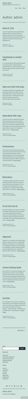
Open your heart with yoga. (13, 87)
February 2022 (5, 375)
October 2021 (5, 378)
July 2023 (5, 368)
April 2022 (5, 373)
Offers (20, 8)
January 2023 (5, 370)
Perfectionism (8, 146)
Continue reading (14, 129)
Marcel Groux (7, 3)
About (24, 8)
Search (4, 346)
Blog (16, 8)
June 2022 (5, 371)
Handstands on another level (8, 356)
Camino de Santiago (11, 135)
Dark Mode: (24, 397)
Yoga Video (10, 75)
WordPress (13, 394)
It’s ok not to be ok (10, 206)
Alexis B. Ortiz (8, 28)
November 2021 (6, 377)
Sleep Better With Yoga (12, 116)
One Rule (6, 298)
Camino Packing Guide (12, 267)
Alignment (7, 237)
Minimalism (7, 177)
